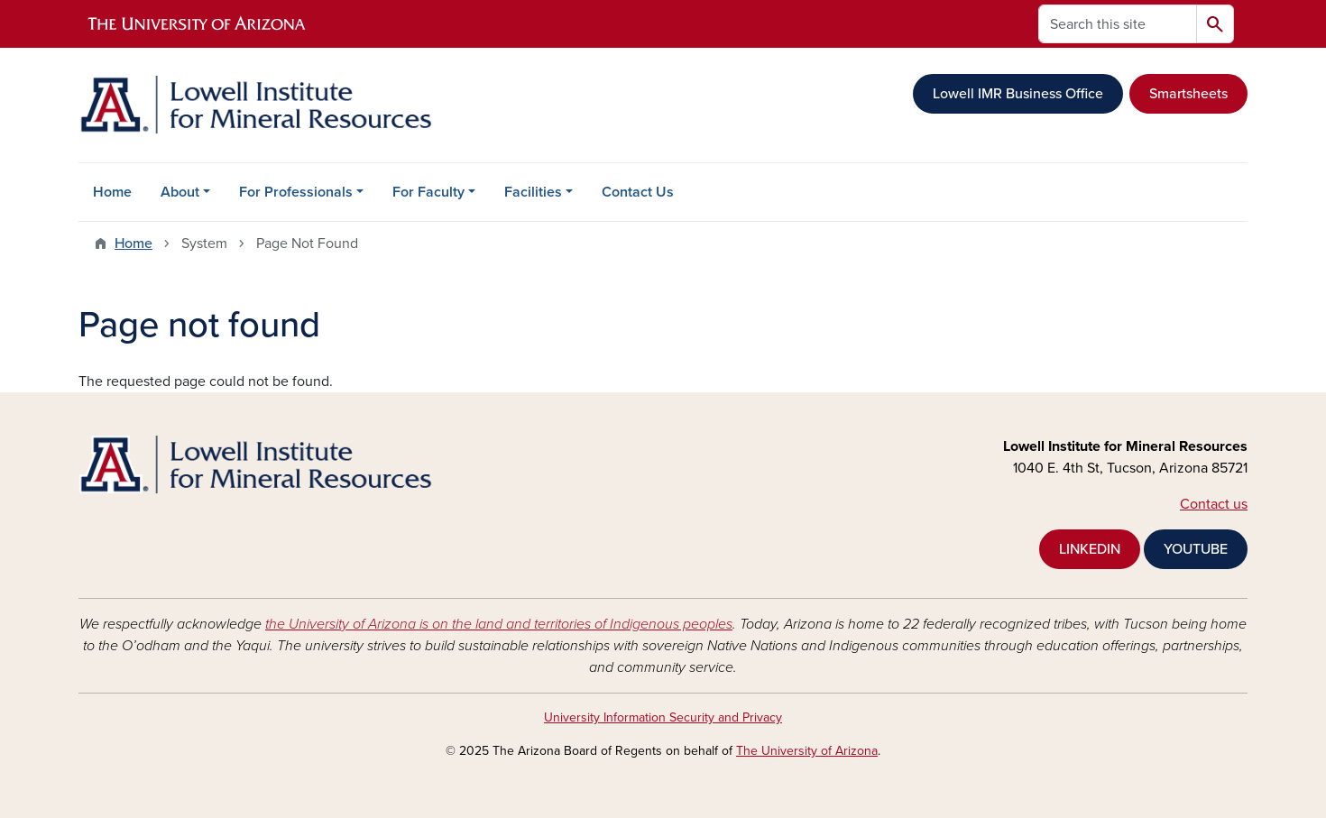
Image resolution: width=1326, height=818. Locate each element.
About (180, 192)
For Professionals (296, 192)
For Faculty (428, 192)
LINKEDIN (1089, 549)
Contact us (1214, 504)
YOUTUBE (1196, 549)
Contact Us (638, 192)
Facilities (533, 192)
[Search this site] (1117, 24)
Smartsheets (1188, 94)
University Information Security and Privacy (663, 717)
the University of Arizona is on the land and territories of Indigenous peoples (498, 624)
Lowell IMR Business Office (1018, 94)
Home (112, 192)
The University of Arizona (807, 750)
